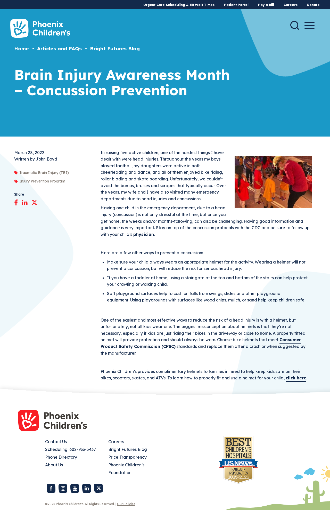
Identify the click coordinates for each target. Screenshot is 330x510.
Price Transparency (127, 457)
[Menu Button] (309, 25)
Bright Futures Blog (115, 48)
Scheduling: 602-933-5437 (70, 449)
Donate (313, 5)
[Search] (295, 25)
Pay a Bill (266, 5)
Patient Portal (236, 5)
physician (143, 234)
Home (21, 48)
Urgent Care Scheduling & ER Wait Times (178, 5)
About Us (54, 464)
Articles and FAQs (59, 48)
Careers (290, 5)
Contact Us (56, 441)
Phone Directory (61, 457)
